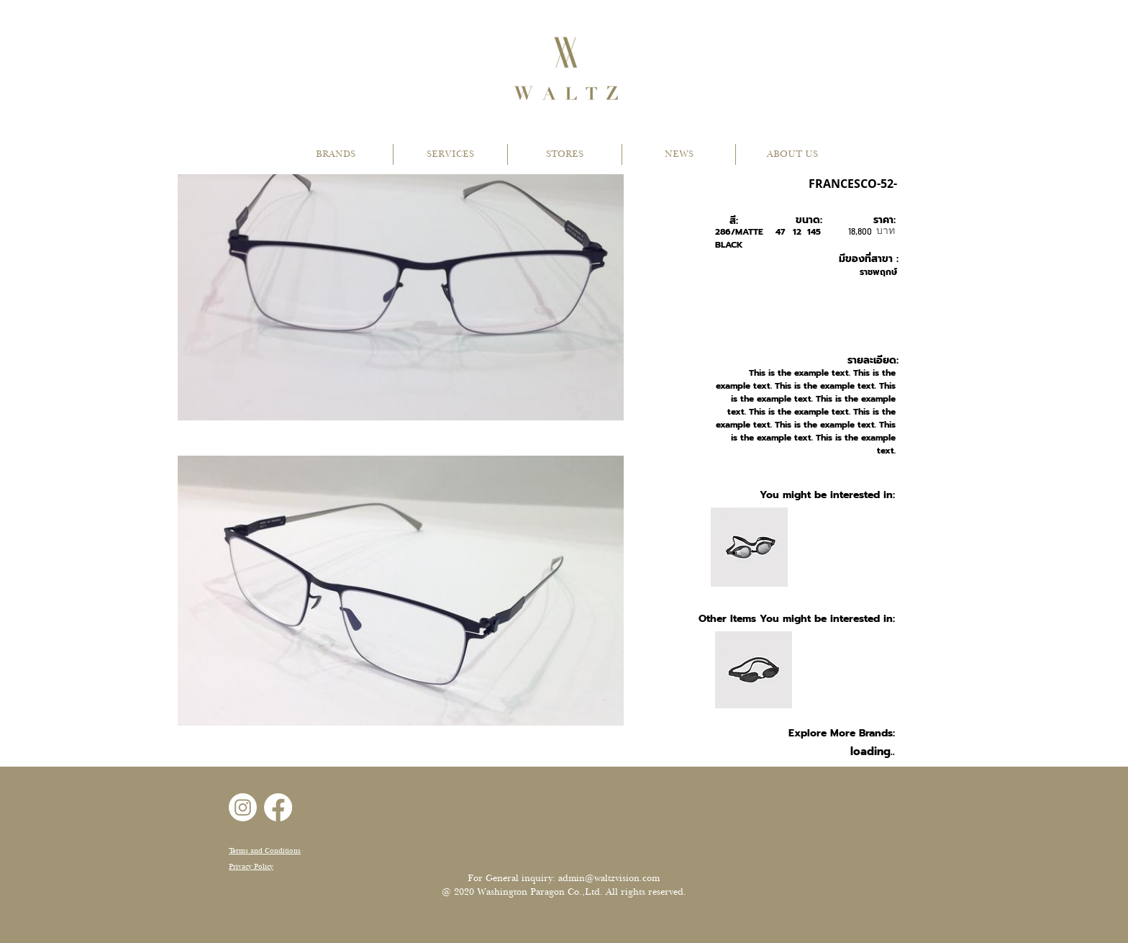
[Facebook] (278, 807)
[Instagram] (243, 807)
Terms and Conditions (265, 850)
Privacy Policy (251, 866)
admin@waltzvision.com (609, 878)
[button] (335, 154)
